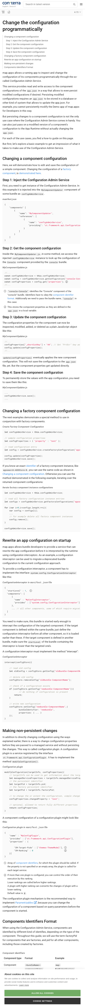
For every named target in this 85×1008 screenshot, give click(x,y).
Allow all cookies (42, 993)
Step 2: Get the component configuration (24, 44)
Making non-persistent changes (18, 63)
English (5, 6)
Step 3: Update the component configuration (26, 48)
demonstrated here (30, 173)
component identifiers (27, 863)
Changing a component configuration (21, 36)
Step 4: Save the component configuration (25, 52)
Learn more (24, 985)
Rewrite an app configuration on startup (22, 59)
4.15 (76, 12)
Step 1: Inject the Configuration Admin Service (27, 40)
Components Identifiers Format (18, 67)
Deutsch (13, 6)
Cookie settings (42, 1001)
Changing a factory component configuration (25, 56)
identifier (31, 465)
